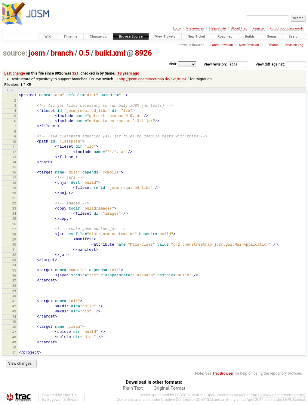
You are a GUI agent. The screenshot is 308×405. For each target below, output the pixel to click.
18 (14, 183)
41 (14, 301)
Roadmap (225, 36)
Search (294, 36)
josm (37, 53)
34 (14, 265)
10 (14, 142)
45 (14, 322)
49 (14, 342)
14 (14, 162)
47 (14, 332)
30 (14, 244)
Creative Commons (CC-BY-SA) (187, 399)
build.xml (110, 53)
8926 (143, 53)
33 (14, 260)
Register (258, 28)
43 (14, 311)
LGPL (287, 399)
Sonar (271, 36)
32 (14, 255)
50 (14, 347)
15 (14, 167)
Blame (274, 45)
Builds (250, 36)
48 (14, 337)
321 (75, 73)
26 (14, 224)
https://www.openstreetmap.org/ (278, 395)
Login (177, 28)
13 (14, 157)
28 (14, 234)
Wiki (48, 36)
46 (14, 327)
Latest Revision (222, 45)
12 (14, 152)
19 (14, 188)
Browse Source (131, 36)
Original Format (169, 388)
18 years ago (128, 73)
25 (14, 218)
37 (14, 280)
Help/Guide (217, 28)
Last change (14, 73)
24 (14, 213)
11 (14, 147)
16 (14, 172)
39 (14, 291)
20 (14, 193)
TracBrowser (223, 373)
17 (14, 178)
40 (14, 296)
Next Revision (249, 45)
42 (14, 306)
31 (14, 249)
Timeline (70, 36)
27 (14, 229)
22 (14, 203)
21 (14, 198)
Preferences (195, 28)
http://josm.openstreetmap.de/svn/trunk (150, 79)
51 (14, 352)
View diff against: (281, 64)
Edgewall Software (63, 399)
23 (14, 208)
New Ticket (196, 36)
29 (14, 239)
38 (14, 286)
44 (14, 316)
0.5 (84, 53)
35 (14, 270)
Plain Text (133, 388)
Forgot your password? (286, 28)
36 (14, 275)
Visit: (173, 64)
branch (62, 53)
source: (15, 53)
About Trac (239, 28)
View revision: (215, 64)
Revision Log (294, 45)
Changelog (98, 36)
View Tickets (165, 36)
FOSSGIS (182, 395)
